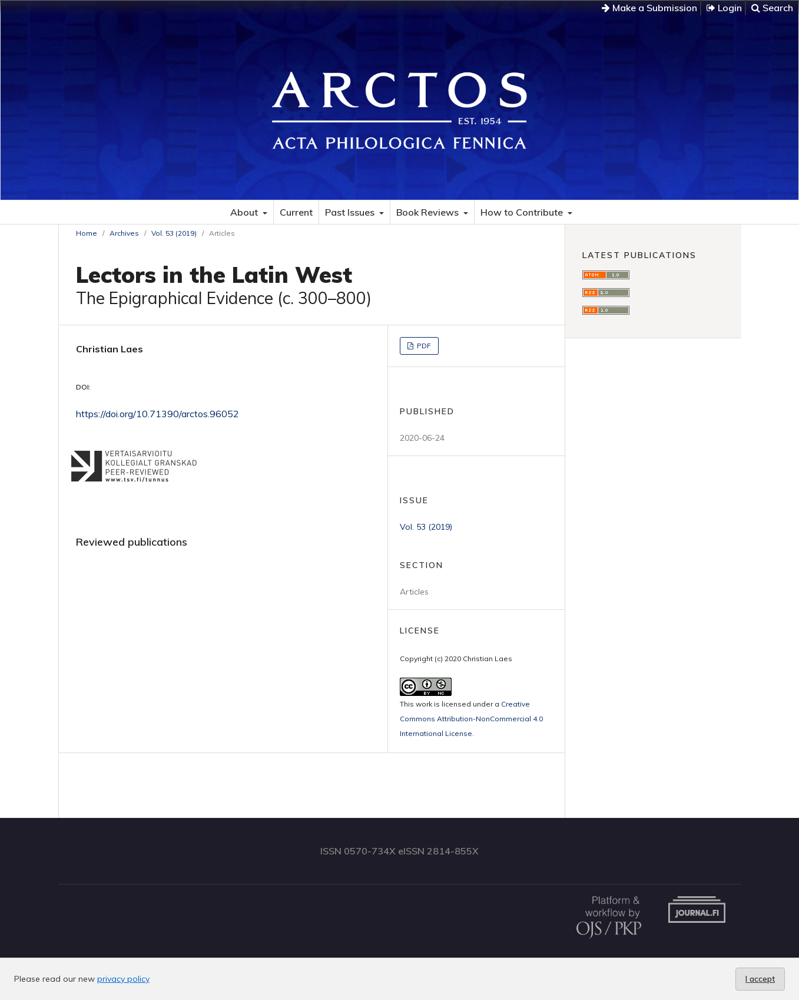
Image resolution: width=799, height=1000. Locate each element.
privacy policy (123, 978)
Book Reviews (428, 212)
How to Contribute (522, 212)
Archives (124, 233)
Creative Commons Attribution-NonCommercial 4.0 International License (471, 718)
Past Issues (351, 212)
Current (296, 212)
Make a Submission (649, 8)
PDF (423, 345)
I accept (760, 978)
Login (724, 8)
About (245, 212)
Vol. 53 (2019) (174, 233)
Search (772, 8)
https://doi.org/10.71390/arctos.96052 (157, 414)
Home (86, 233)
